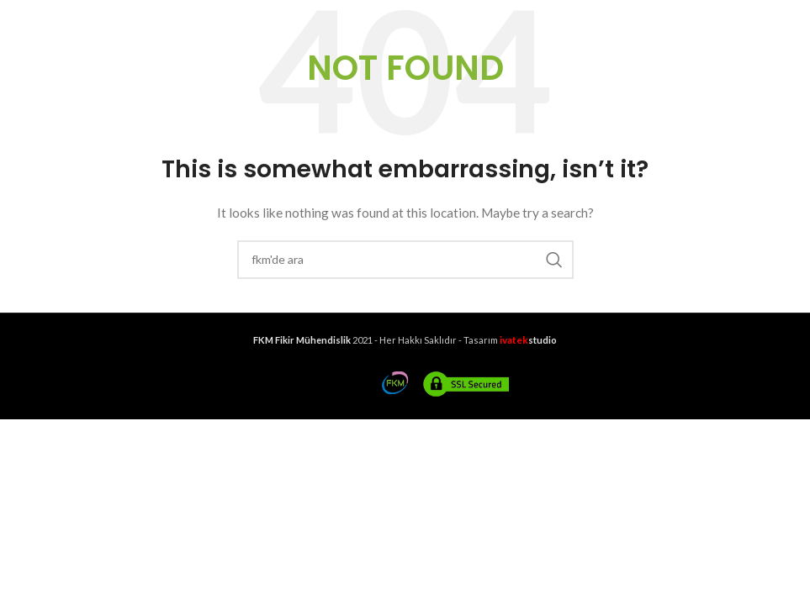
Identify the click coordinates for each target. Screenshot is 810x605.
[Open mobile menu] (40, 17)
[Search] (405, 259)
